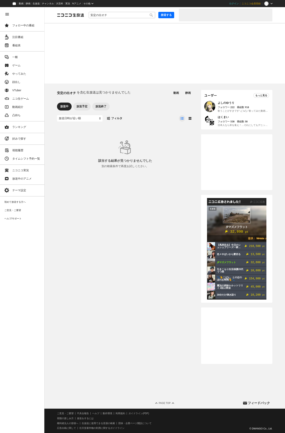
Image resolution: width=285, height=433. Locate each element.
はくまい (223, 117)
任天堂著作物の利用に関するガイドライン (101, 428)
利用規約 (120, 413)
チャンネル (48, 3)
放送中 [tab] (64, 106)
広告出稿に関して (66, 428)
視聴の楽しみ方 (65, 418)
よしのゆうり (226, 102)
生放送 (36, 3)
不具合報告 (83, 413)
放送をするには (85, 418)
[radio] (182, 118)
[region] (22, 220)
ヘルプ (95, 413)
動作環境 (107, 413)
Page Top (165, 403)
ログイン (234, 3)
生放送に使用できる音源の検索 (98, 423)
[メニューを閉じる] (7, 14)
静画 (28, 3)
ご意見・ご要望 (65, 413)
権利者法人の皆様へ (67, 423)
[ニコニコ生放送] (70, 15)
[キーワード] (122, 15)
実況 (67, 3)
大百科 (59, 3)
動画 (21, 3)
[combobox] (122, 15)
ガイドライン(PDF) (138, 413)
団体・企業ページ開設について (135, 423)
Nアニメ (76, 3)
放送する (166, 14)
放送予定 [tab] (81, 106)
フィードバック (259, 403)
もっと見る (261, 95)
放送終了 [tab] (100, 106)
